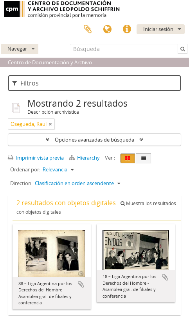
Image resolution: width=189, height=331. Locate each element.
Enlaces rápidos (127, 29)
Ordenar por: (25, 169)
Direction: (21, 183)
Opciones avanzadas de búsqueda (94, 139)
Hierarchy (85, 157)
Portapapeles (87, 29)
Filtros (25, 83)
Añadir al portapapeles (81, 284)
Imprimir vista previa (36, 157)
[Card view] (127, 158)
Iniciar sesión (158, 29)
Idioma (107, 29)
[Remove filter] (50, 124)
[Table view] (143, 158)
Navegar (17, 48)
